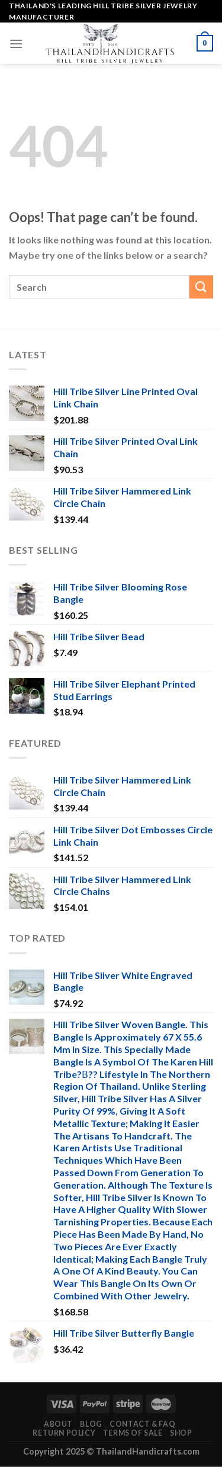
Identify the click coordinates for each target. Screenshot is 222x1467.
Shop (181, 1433)
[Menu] (16, 43)
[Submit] (201, 286)
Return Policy (64, 1433)
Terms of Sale (133, 1433)
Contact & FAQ (142, 1424)
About (58, 1424)
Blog (91, 1424)
